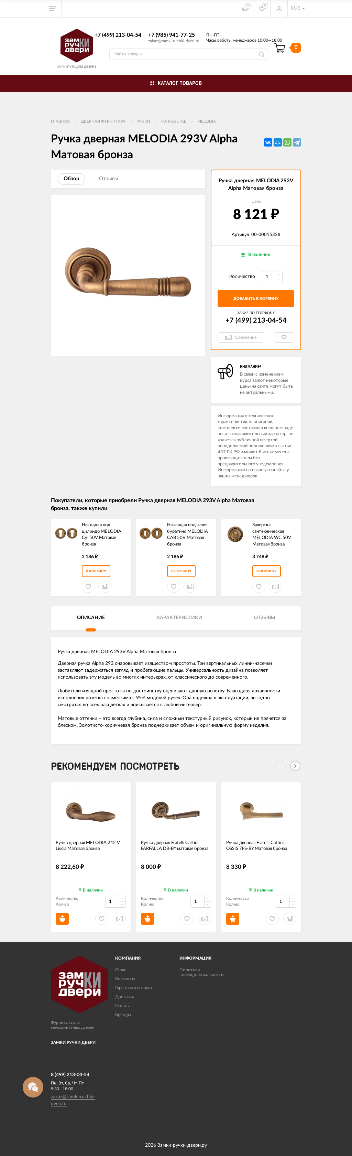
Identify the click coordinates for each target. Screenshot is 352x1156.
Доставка (124, 997)
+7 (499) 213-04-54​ (118, 35)
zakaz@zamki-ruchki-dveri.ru (173, 41)
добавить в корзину (255, 299)
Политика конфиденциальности (201, 972)
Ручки (143, 121)
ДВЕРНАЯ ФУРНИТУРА (103, 121)
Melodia (206, 121)
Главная (60, 121)
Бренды (123, 1015)
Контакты (125, 979)
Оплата (122, 1006)
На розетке (173, 121)
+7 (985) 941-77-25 (171, 35)
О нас (120, 970)
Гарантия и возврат (134, 988)
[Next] (295, 766)
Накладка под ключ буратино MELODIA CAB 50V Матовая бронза (187, 535)
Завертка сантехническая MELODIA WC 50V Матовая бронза (271, 535)
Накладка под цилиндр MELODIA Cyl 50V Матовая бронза (101, 535)
